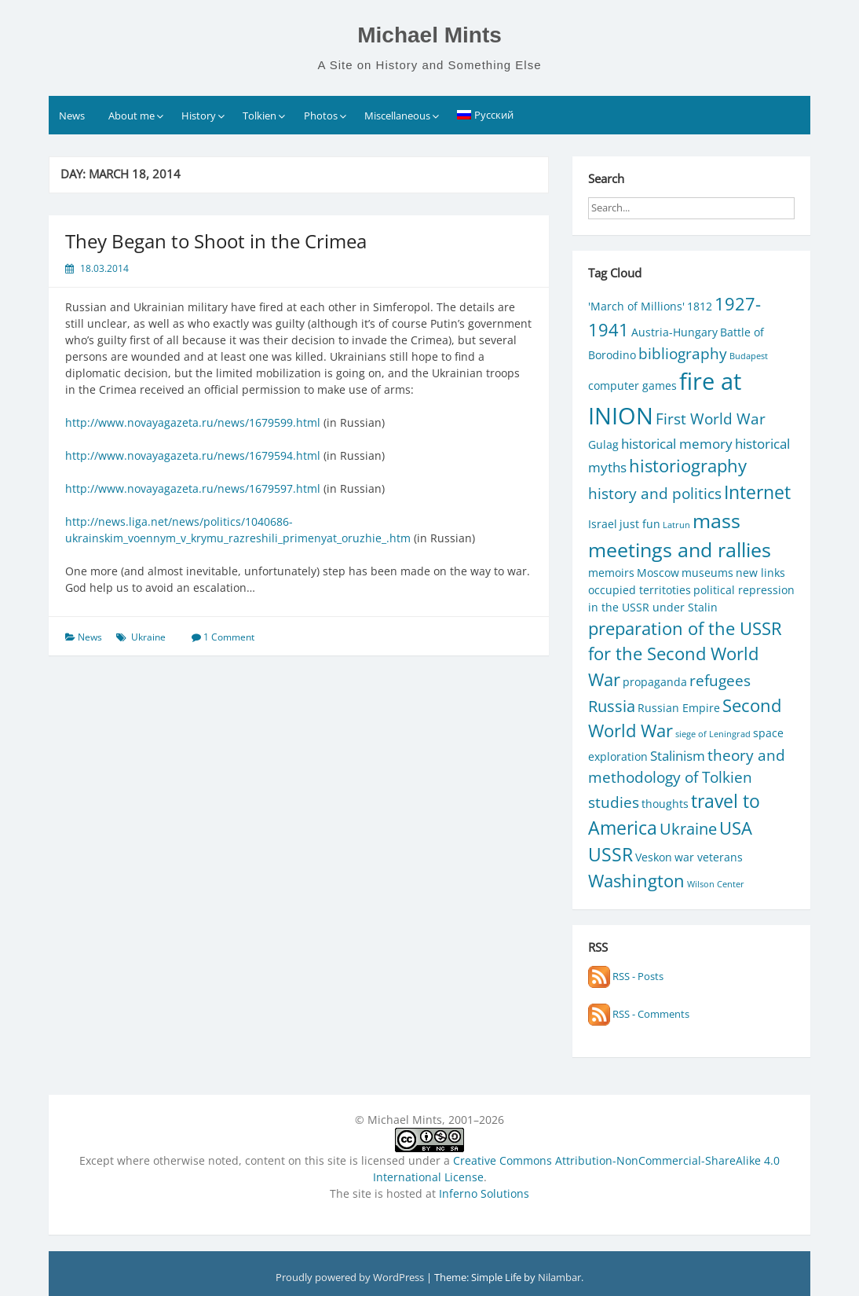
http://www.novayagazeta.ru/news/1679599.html (192, 422)
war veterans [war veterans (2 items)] (708, 857)
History (198, 115)
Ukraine (148, 637)
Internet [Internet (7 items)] (757, 492)
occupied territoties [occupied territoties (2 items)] (639, 589)
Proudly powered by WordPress (351, 1277)
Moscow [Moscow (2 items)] (658, 572)
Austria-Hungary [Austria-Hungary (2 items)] (674, 332)
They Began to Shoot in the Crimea (216, 241)
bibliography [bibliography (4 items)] (682, 353)
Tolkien (259, 115)
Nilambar (559, 1277)
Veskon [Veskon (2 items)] (653, 857)
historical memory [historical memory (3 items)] (677, 444)
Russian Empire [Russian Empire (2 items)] (679, 707)
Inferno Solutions (484, 1193)
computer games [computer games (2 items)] (632, 385)
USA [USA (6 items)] (735, 828)
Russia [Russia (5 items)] (611, 706)
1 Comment (228, 637)
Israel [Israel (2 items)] (602, 523)
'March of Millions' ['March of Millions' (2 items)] (636, 306)
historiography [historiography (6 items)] (688, 465)
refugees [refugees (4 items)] (720, 680)
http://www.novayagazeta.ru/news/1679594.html (192, 455)
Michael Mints (429, 35)
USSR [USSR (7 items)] (610, 855)
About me (131, 115)
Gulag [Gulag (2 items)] (603, 444)
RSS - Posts (625, 976)
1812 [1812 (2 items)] (699, 306)
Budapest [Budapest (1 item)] (748, 356)
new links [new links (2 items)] (760, 572)
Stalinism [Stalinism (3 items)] (677, 756)
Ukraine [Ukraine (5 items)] (688, 828)
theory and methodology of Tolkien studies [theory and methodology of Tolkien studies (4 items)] (686, 778)
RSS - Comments (638, 1014)
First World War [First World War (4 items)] (711, 418)
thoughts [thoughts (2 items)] (665, 803)
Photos (321, 115)
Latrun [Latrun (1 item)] (676, 525)
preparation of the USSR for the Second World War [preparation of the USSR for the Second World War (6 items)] (685, 654)
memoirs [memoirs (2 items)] (611, 572)
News (72, 115)
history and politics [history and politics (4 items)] (655, 493)
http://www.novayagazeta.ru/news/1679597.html (192, 488)
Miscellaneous (397, 115)
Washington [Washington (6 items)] (636, 880)
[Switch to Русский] (486, 115)
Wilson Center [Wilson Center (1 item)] (715, 884)
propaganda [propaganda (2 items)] (655, 681)
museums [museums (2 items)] (707, 572)
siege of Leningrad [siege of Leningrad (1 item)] (713, 734)
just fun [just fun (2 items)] (640, 523)
